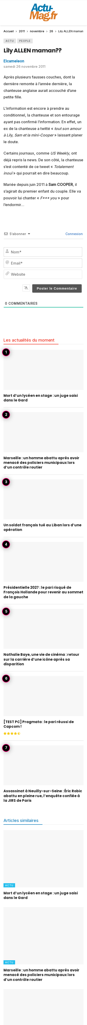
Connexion (73, 234)
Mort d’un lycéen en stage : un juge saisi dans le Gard (40, 398)
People (25, 40)
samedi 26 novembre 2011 (24, 66)
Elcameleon (13, 61)
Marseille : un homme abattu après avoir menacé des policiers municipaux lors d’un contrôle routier (41, 463)
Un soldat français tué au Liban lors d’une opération (42, 527)
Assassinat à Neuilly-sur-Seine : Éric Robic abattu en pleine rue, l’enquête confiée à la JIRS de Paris (42, 796)
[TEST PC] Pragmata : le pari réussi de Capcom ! (38, 724)
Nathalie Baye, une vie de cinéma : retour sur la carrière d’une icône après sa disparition (41, 659)
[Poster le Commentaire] (57, 288)
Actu (10, 40)
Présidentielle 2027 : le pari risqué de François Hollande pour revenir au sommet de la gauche (43, 592)
